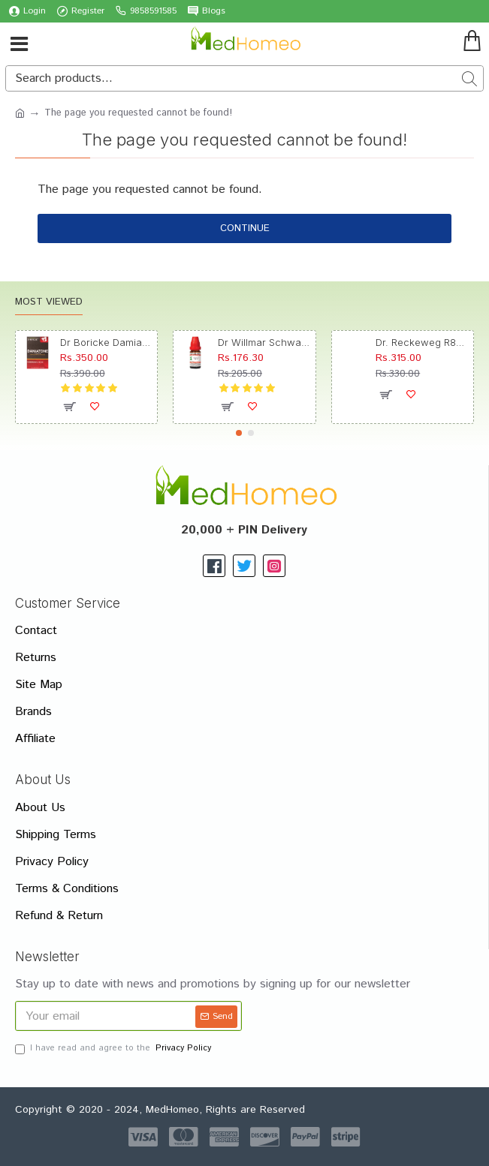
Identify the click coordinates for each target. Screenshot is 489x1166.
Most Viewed (49, 302)
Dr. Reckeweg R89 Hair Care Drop (422, 342)
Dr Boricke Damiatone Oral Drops (106, 342)
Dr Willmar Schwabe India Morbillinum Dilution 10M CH (264, 342)
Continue (245, 228)
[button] (239, 433)
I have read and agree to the (114, 1048)
